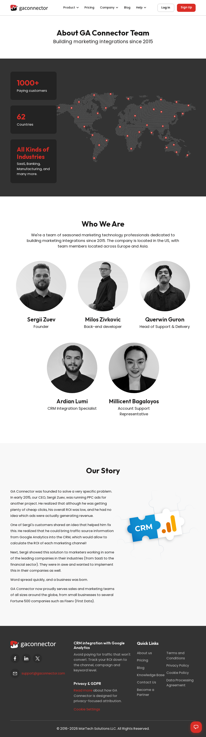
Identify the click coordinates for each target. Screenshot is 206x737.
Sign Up (186, 7)
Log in (165, 8)
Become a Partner (145, 692)
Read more (83, 690)
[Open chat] (196, 727)
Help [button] (139, 8)
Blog (127, 8)
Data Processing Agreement (180, 683)
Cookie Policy (177, 672)
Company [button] (107, 8)
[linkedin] (26, 658)
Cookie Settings (87, 709)
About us (144, 653)
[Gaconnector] (29, 7)
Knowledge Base (151, 675)
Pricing (89, 8)
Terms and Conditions (175, 655)
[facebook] (15, 658)
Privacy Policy (177, 665)
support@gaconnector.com (43, 673)
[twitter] (37, 658)
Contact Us (146, 682)
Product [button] (69, 8)
